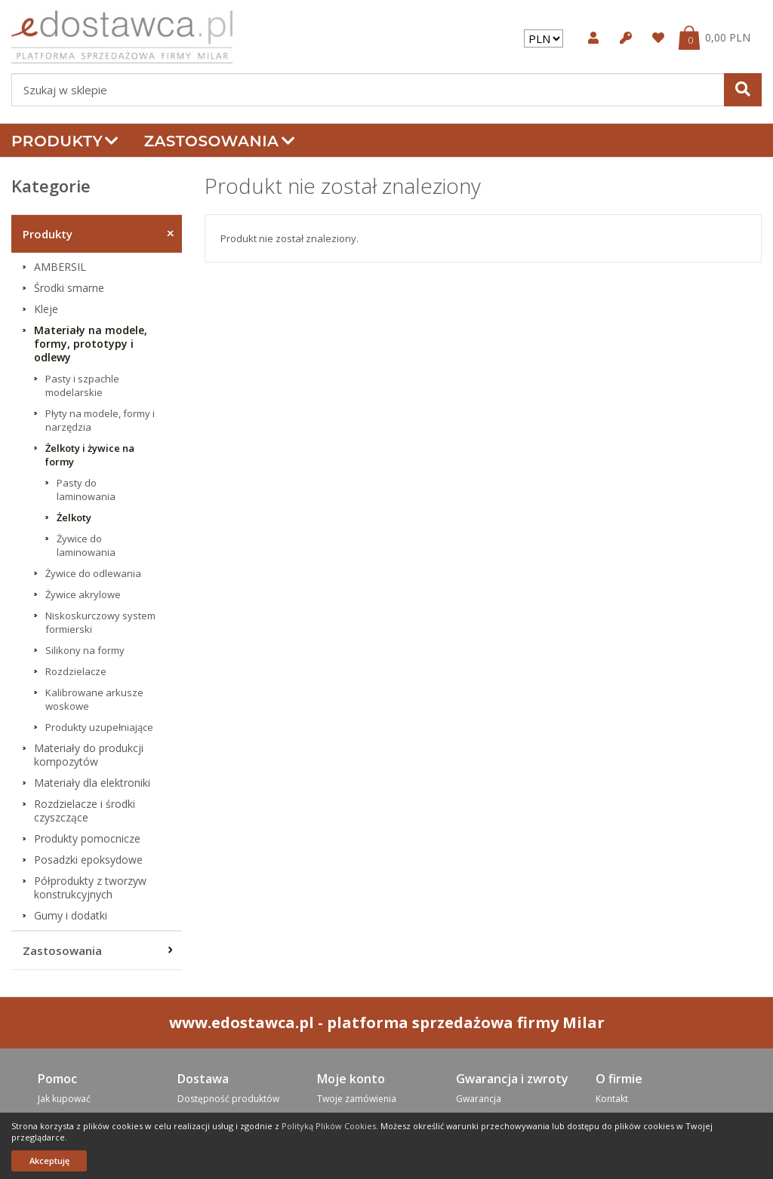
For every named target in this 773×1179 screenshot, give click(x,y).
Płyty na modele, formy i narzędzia (100, 420)
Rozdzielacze (75, 671)
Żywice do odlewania (93, 573)
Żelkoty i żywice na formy (89, 454)
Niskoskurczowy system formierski (100, 622)
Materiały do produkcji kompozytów (88, 755)
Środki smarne (69, 288)
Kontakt (612, 1098)
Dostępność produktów (228, 1098)
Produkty (65, 141)
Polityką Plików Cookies (329, 1125)
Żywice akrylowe (83, 594)
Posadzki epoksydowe (88, 860)
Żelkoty (74, 517)
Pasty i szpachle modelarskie (82, 385)
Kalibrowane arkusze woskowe (94, 699)
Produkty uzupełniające (99, 727)
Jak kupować (64, 1098)
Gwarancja (478, 1098)
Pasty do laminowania (86, 489)
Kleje (46, 309)
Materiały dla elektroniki (92, 783)
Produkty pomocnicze (87, 839)
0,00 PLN (727, 38)
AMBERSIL (60, 267)
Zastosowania (219, 141)
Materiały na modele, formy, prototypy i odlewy (90, 344)
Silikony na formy (85, 650)
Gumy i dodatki (70, 916)
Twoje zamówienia (356, 1098)
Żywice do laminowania (86, 545)
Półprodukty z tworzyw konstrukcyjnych (90, 887)
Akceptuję (49, 1160)
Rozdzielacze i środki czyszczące (84, 810)
